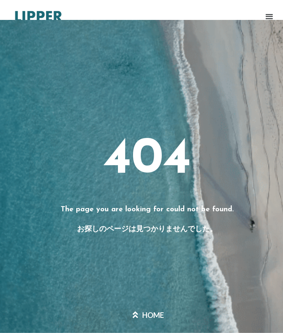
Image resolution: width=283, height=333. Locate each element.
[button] (210, 17)
